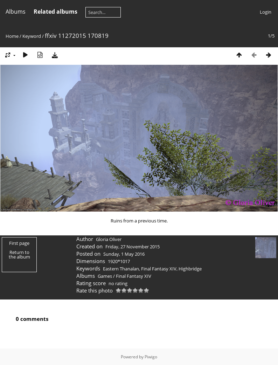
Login (265, 12)
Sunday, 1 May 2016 (124, 254)
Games (105, 276)
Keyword (31, 36)
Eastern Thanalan (121, 269)
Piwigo (151, 357)
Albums (16, 11)
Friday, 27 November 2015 (132, 246)
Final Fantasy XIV (158, 269)
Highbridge (190, 269)
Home (12, 36)
